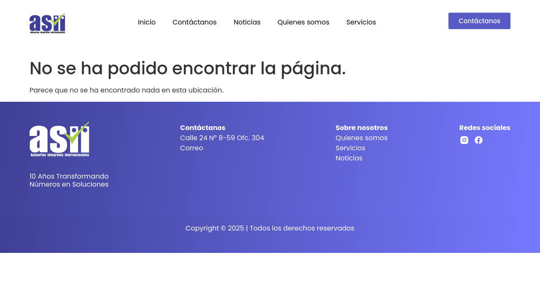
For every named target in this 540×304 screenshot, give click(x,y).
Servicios (361, 22)
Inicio (147, 22)
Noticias (247, 22)
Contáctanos (195, 22)
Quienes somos (303, 22)
